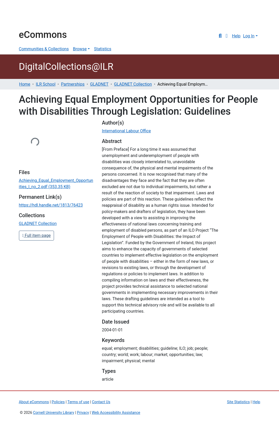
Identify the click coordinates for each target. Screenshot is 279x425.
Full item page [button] (36, 235)
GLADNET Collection (133, 84)
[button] (226, 36)
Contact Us (101, 402)
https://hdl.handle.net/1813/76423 (51, 205)
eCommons (43, 34)
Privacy (83, 412)
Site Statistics (238, 402)
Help (236, 35)
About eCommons (34, 402)
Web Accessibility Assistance (116, 412)
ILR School (46, 84)
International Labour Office (126, 130)
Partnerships (73, 84)
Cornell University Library (53, 412)
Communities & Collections (44, 48)
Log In (249, 35)
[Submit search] (220, 36)
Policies (58, 402)
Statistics (102, 48)
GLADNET (99, 84)
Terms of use (78, 402)
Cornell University (32, 15)
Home (24, 84)
